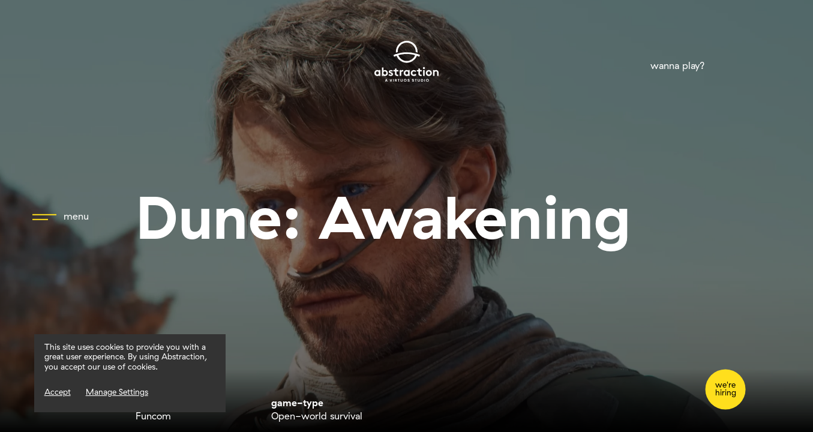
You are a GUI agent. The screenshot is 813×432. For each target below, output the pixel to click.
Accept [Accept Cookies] (57, 392)
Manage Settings (117, 392)
